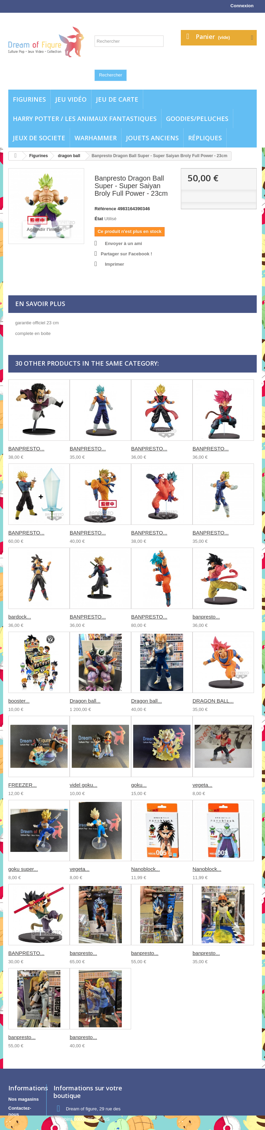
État (99, 218)
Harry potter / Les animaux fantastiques (85, 118)
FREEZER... (22, 785)
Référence (105, 208)
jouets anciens (152, 138)
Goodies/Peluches (197, 118)
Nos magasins (23, 1099)
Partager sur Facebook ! (126, 253)
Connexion (242, 5)
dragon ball (69, 155)
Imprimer (114, 264)
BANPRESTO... (26, 448)
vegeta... (203, 785)
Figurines (29, 99)
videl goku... (83, 785)
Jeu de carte (117, 99)
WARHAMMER (96, 138)
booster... (19, 701)
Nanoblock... (145, 869)
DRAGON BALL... (213, 701)
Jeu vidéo (71, 99)
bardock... (19, 617)
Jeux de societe (39, 138)
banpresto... (206, 617)
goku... (139, 785)
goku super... (23, 869)
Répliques (205, 138)
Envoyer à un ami (123, 243)
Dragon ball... (85, 701)
